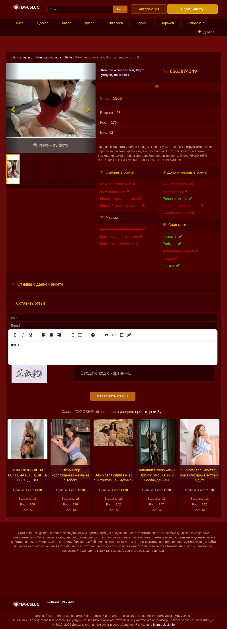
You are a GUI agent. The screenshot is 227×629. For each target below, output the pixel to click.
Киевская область (49, 57)
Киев (19, 23)
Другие (206, 32)
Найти (120, 9)
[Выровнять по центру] (51, 335)
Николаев (115, 23)
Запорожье (195, 23)
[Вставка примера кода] (114, 335)
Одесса (42, 23)
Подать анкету (192, 9)
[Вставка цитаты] (106, 335)
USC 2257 (68, 601)
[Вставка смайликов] (93, 335)
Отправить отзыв (113, 396)
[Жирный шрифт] (15, 335)
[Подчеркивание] (30, 335)
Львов (66, 23)
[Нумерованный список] (80, 335)
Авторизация (149, 9)
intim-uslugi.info (21, 57)
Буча (68, 57)
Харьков (167, 23)
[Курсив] (23, 335)
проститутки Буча (150, 412)
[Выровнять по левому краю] (43, 335)
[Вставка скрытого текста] (129, 335)
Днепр (89, 23)
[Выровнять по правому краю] (59, 335)
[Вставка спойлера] (121, 335)
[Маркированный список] (72, 335)
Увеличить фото (50, 145)
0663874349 (180, 71)
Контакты (53, 601)
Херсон (142, 23)
